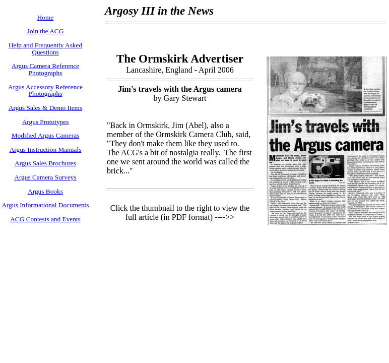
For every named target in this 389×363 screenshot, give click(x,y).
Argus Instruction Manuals (46, 149)
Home (45, 17)
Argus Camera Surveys (45, 177)
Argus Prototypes (45, 122)
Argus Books (45, 191)
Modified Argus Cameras (46, 135)
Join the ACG (45, 31)
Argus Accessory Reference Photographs (45, 90)
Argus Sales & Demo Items (45, 107)
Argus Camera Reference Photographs (45, 69)
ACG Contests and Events (45, 219)
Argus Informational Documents (45, 205)
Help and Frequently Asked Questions (45, 48)
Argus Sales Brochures (45, 163)
